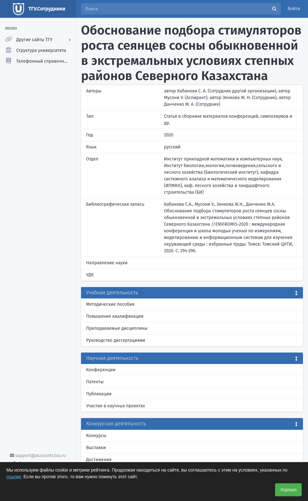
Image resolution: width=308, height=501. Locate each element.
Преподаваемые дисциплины (117, 328)
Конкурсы (96, 435)
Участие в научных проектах (115, 406)
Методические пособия (110, 304)
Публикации (98, 394)
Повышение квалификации (114, 316)
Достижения (98, 459)
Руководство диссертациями (115, 340)
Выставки (96, 447)
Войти (293, 8)
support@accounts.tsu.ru (38, 455)
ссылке (13, 476)
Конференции (101, 370)
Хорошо (288, 489)
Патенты (95, 382)
